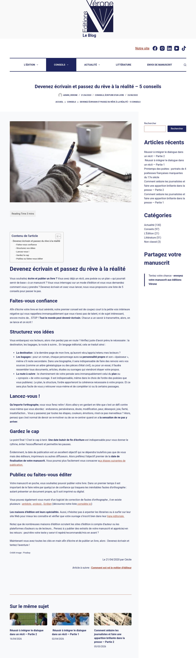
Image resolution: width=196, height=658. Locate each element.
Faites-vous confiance (26, 244)
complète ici (84, 503)
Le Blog (89, 35)
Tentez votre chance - (166, 280)
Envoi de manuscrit (159, 64)
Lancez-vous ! (22, 251)
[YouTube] (176, 48)
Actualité (92, 65)
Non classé (150, 241)
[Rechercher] (185, 65)
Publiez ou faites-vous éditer (29, 259)
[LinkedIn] (169, 48)
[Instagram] (162, 48)
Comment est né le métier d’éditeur (111, 567)
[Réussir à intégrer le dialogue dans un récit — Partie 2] (28, 619)
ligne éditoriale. (115, 516)
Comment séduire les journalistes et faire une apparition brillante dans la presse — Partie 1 (164, 198)
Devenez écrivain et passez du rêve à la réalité (36, 241)
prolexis (37, 503)
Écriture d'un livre (114, 95)
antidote (27, 503)
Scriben (47, 503)
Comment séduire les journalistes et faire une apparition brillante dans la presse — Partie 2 (164, 185)
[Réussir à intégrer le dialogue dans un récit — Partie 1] (70, 619)
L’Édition (31, 65)
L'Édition (149, 233)
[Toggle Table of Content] (56, 236)
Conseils (62, 65)
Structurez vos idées (25, 248)
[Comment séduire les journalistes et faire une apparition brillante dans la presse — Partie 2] (113, 619)
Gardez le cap (22, 255)
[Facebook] (155, 48)
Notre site (142, 48)
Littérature (123, 64)
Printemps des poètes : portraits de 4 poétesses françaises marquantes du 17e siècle (165, 173)
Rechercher (150, 123)
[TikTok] (183, 48)
